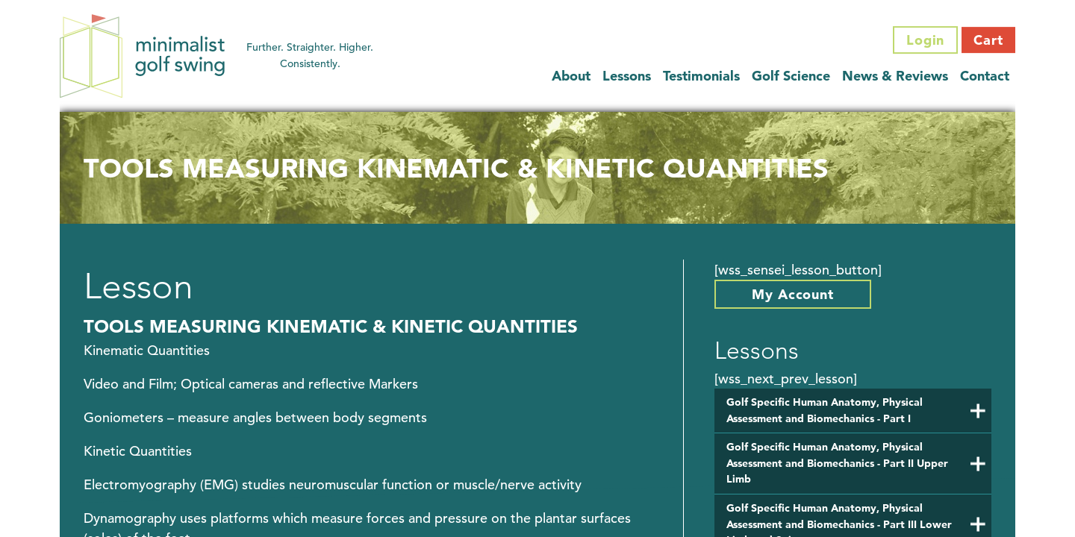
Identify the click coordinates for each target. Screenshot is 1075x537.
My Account (793, 294)
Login (925, 39)
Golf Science (791, 75)
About (571, 75)
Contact (984, 75)
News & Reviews (895, 75)
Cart (988, 39)
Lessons (626, 75)
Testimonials (701, 75)
